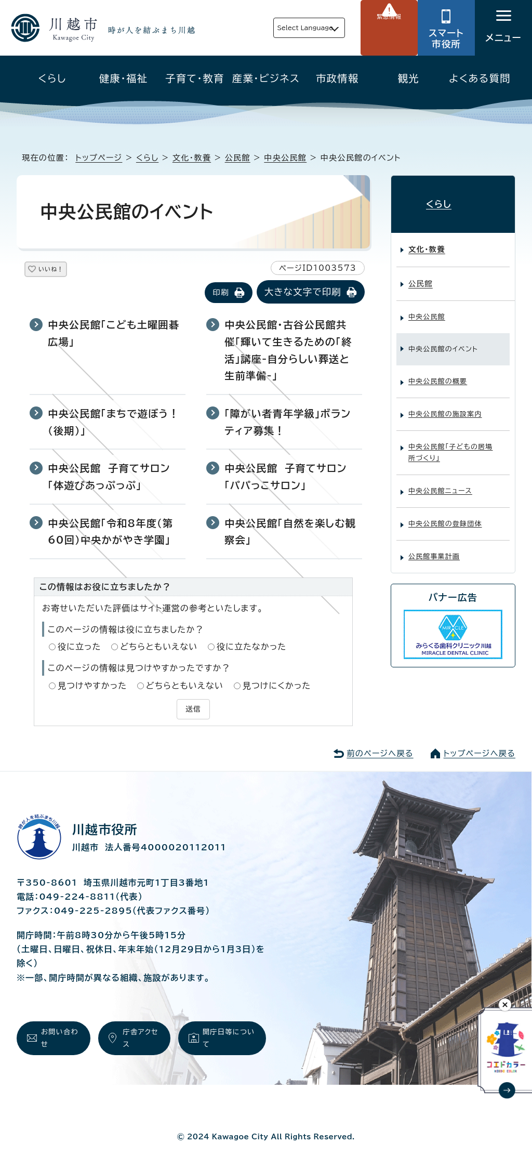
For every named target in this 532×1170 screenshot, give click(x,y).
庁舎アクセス (139, 1039)
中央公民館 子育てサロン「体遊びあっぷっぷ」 (109, 477)
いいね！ (63, 271)
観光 (408, 78)
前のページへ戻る (380, 752)
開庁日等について (228, 1039)
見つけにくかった (277, 686)
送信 (193, 709)
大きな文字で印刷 (302, 292)
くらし (52, 78)
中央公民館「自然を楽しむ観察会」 (290, 532)
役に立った (79, 647)
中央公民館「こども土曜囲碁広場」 (113, 334)
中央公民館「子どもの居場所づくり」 (450, 444)
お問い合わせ (58, 1039)
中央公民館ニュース (440, 482)
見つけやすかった (92, 686)
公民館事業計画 (434, 548)
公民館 (237, 158)
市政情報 (337, 78)
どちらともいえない (158, 647)
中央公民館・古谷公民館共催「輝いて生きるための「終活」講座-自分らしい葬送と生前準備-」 (288, 351)
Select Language (280, 27)
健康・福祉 (123, 78)
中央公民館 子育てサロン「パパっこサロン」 (285, 477)
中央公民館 (285, 158)
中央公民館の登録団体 (445, 515)
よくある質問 (480, 78)
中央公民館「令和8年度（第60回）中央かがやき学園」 (110, 532)
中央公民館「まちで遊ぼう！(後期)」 (113, 423)
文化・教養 (191, 158)
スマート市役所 (446, 38)
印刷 (220, 293)
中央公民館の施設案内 (445, 405)
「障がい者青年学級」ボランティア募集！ (287, 423)
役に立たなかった (251, 647)
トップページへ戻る (479, 752)
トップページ (98, 158)
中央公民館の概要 (437, 373)
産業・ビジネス (266, 78)
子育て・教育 (194, 78)
